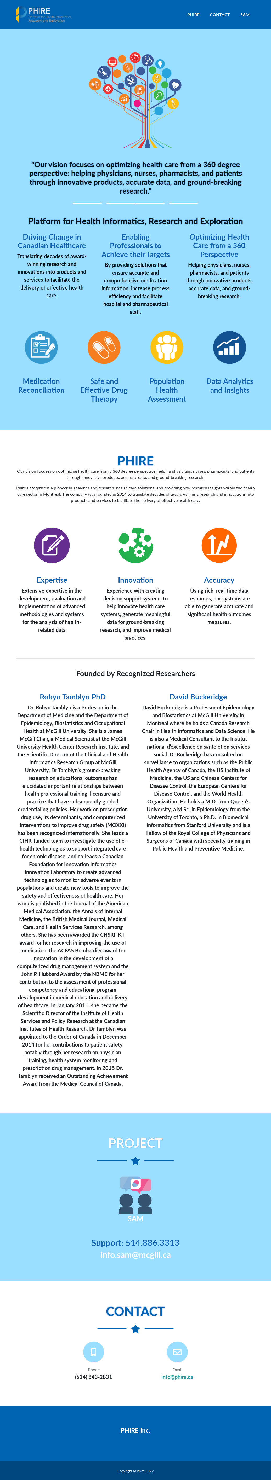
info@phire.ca (177, 1377)
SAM (245, 15)
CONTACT (220, 15)
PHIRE (193, 15)
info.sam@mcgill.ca (135, 1255)
